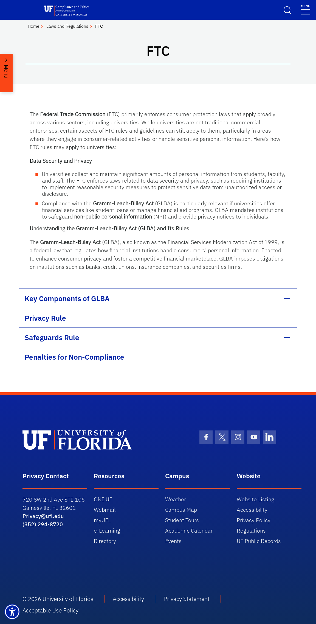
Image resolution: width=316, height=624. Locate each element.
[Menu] (306, 9)
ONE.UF (103, 499)
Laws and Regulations (67, 26)
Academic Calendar (189, 530)
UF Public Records (259, 541)
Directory (105, 541)
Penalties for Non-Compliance (74, 357)
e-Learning (107, 530)
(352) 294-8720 (42, 524)
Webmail (104, 509)
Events (173, 541)
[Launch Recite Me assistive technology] (12, 612)
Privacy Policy (253, 520)
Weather (175, 499)
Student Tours (182, 520)
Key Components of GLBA (67, 298)
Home (34, 26)
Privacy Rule (45, 318)
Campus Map (181, 509)
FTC (99, 26)
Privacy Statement (186, 599)
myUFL (102, 520)
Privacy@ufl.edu (43, 516)
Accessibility (252, 509)
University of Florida (68, 599)
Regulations (251, 530)
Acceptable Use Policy (50, 610)
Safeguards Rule (52, 337)
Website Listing (255, 499)
